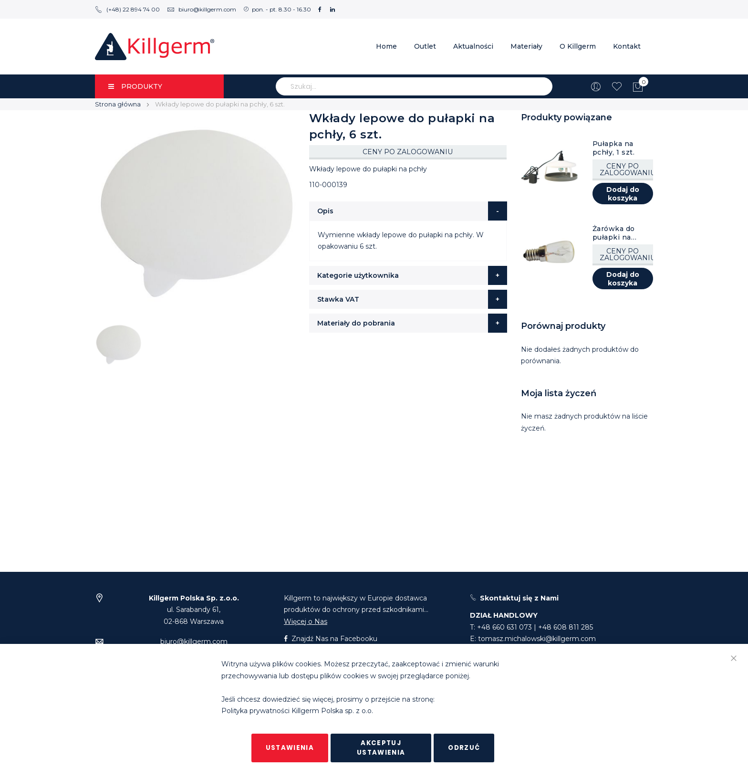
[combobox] (414, 86)
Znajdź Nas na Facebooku (330, 638)
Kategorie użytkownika (358, 275)
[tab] (408, 211)
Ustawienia (290, 747)
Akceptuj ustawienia (381, 747)
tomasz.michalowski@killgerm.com (537, 638)
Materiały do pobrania (356, 323)
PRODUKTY (135, 86)
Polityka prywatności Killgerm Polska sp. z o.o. (297, 711)
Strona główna (118, 104)
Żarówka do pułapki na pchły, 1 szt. (613, 233)
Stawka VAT (338, 299)
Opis (325, 211)
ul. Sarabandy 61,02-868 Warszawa (194, 610)
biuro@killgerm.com (201, 9)
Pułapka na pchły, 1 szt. (613, 148)
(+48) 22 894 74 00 (127, 9)
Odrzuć (464, 747)
